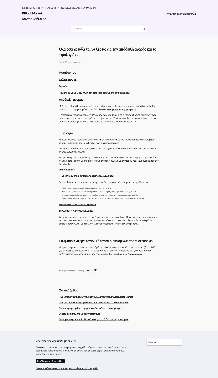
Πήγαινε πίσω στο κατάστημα (180, 13)
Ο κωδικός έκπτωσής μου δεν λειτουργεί (79, 313)
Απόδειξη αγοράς (68, 79)
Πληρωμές (50, 7)
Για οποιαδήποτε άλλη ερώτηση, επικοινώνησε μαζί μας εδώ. (67, 368)
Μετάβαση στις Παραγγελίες (50, 361)
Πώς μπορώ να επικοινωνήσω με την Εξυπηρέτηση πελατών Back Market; (96, 296)
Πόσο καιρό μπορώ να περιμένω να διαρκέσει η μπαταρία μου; (91, 308)
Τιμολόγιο (64, 86)
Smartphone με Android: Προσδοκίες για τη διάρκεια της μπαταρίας (94, 319)
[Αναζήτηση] (108, 29)
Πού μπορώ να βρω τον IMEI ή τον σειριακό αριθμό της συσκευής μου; (94, 92)
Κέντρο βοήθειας (31, 7)
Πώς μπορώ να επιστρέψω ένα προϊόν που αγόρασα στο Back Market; (94, 302)
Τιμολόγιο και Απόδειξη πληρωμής (78, 7)
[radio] (88, 270)
